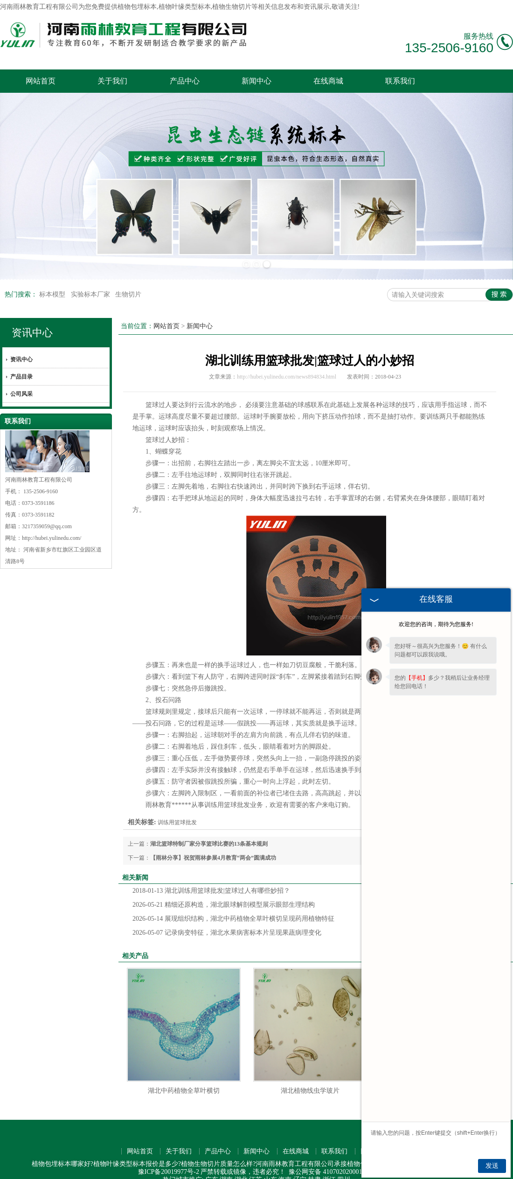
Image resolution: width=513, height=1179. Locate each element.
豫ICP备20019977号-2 (168, 1158)
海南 (284, 1166)
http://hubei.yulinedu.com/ (51, 525)
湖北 (241, 1166)
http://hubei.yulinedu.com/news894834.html (286, 363)
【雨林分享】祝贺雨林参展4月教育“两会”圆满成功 (213, 844)
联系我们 (400, 81)
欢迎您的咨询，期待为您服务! (436, 624)
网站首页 (40, 81)
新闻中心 (256, 81)
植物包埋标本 (137, 6)
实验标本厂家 (91, 281)
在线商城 (328, 81)
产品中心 (185, 81)
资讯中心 (32, 319)
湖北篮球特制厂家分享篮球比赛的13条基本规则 (209, 830)
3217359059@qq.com (47, 513)
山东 (270, 1166)
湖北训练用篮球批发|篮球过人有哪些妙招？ (211, 877)
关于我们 (112, 81)
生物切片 (128, 281)
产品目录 (21, 363)
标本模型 (53, 281)
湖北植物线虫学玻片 (310, 1077)
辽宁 (299, 1166)
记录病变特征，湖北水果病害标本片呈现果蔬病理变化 (226, 919)
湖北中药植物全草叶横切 (184, 1077)
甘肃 (314, 1166)
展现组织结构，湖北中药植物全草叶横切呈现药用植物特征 (233, 905)
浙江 (329, 1166)
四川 (343, 1166)
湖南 (226, 1166)
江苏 (255, 1166)
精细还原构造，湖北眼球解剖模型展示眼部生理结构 (223, 891)
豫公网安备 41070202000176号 (332, 1158)
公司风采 (21, 381)
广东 (211, 1166)
